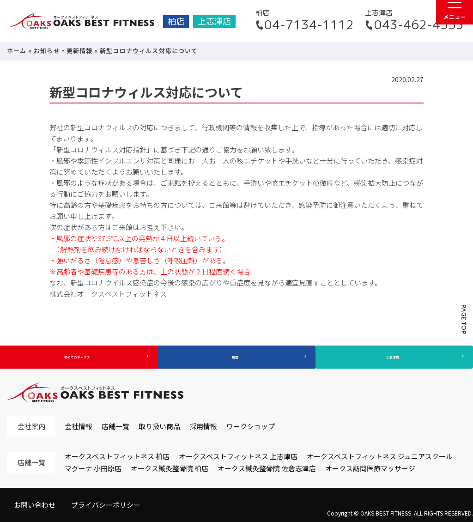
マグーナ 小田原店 (93, 468)
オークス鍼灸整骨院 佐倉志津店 (267, 468)
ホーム (17, 50)
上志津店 (214, 21)
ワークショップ (250, 426)
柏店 (176, 21)
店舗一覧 (115, 426)
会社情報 (78, 426)
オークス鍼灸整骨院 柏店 (169, 468)
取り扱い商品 (159, 426)
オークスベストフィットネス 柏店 (117, 456)
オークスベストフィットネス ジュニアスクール (380, 456)
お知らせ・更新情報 (63, 50)
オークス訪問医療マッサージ (370, 468)
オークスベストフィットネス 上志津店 (238, 456)
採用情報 (203, 426)
